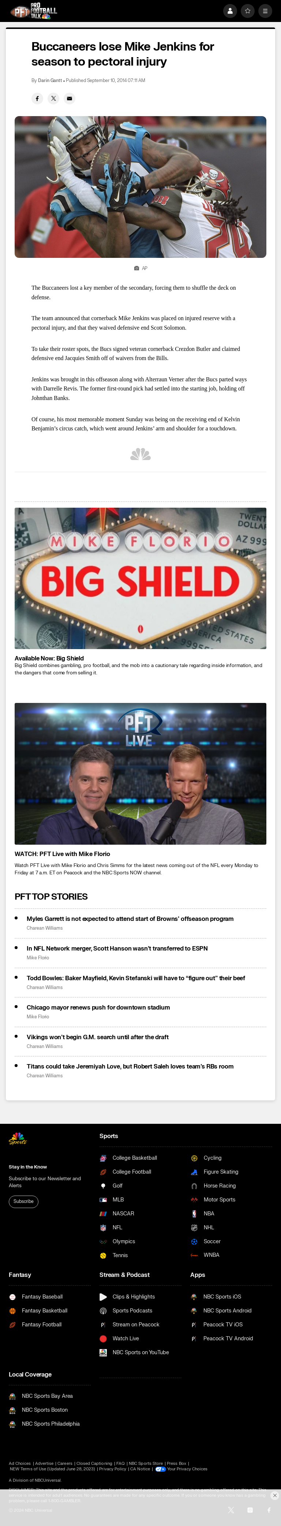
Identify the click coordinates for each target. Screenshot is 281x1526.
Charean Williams (45, 928)
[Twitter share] (53, 98)
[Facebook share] (37, 98)
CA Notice (140, 1469)
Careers (64, 1463)
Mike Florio (38, 958)
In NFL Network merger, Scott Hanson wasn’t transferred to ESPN (117, 948)
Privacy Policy (112, 1469)
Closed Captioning (94, 1463)
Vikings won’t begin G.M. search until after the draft (98, 1037)
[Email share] (69, 98)
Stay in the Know (28, 1167)
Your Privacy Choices (187, 1469)
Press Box (176, 1463)
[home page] (34, 11)
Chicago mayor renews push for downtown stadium (98, 1007)
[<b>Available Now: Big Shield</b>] (140, 578)
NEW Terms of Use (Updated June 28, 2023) (52, 1469)
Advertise (44, 1463)
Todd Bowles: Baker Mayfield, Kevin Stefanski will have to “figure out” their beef (136, 978)
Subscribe (24, 1201)
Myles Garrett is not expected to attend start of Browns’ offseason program (130, 919)
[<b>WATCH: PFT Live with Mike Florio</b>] (140, 774)
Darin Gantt (50, 81)
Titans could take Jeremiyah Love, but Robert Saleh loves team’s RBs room (130, 1066)
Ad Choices (20, 1463)
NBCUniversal (48, 1480)
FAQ (120, 1463)
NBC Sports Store (146, 1463)
